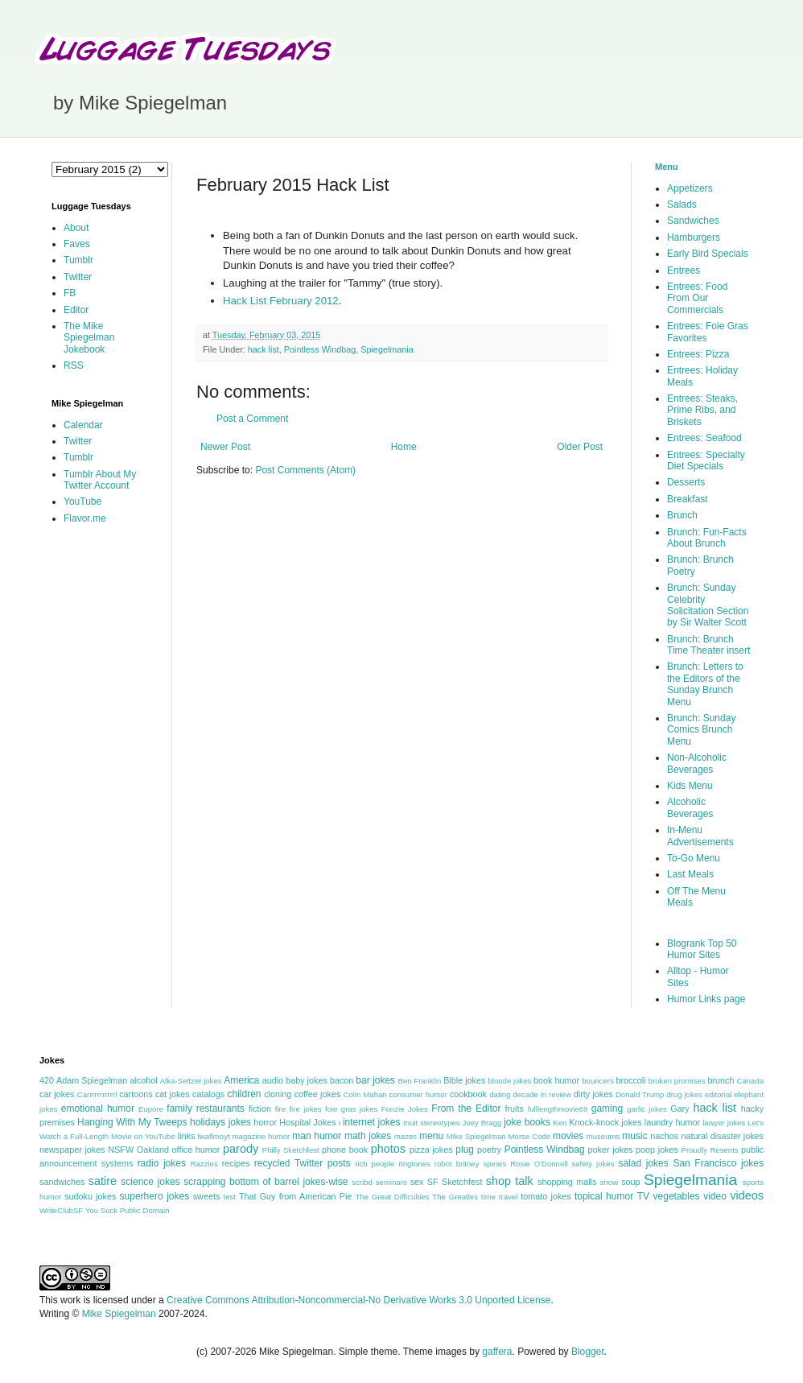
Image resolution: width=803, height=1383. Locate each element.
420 (46, 1080)
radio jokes (162, 1163)
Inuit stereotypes (431, 1122)
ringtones (414, 1163)
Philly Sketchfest (290, 1150)
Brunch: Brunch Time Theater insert (708, 645)
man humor (316, 1135)
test (230, 1196)
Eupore (150, 1108)
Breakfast (687, 499)
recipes (236, 1163)
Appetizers (690, 188)
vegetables (676, 1196)
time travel (499, 1196)
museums (603, 1136)
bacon (341, 1080)
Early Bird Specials (707, 253)
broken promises (677, 1080)
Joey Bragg (482, 1122)
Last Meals (690, 874)
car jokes (56, 1094)
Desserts (686, 482)
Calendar (83, 425)
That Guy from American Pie (295, 1196)
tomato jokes (545, 1196)
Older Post (580, 446)
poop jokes (657, 1149)
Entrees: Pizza (698, 354)
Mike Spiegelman (476, 1136)
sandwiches (61, 1182)
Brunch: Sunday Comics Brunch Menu (701, 729)
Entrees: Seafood (704, 438)
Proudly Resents (710, 1150)
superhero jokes (155, 1196)
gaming (607, 1108)
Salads (682, 204)
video (715, 1196)
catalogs (208, 1094)
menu (431, 1135)
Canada (750, 1080)
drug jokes (684, 1094)
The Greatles (455, 1196)
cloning (277, 1094)
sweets (206, 1196)
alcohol (143, 1080)
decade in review (542, 1094)
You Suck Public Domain (127, 1210)
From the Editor (465, 1108)
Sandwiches (693, 220)
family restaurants (205, 1108)
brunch (720, 1080)
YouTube (82, 501)
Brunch (682, 515)
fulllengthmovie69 (558, 1108)
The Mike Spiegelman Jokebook (89, 337)
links (187, 1136)
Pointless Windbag (320, 349)
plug (464, 1149)
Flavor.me (85, 518)
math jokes (367, 1135)
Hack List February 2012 (281, 301)
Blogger (587, 1351)
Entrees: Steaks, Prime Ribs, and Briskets (702, 410)
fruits (514, 1108)
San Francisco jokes (718, 1163)
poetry (489, 1149)
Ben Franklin (420, 1080)
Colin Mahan (365, 1094)
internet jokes (372, 1122)
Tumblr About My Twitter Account (100, 480)
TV (643, 1196)
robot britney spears (470, 1163)
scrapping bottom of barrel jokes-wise (265, 1181)
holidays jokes (220, 1122)
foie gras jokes (351, 1108)
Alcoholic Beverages (690, 807)
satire (103, 1181)
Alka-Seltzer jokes (191, 1080)
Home (404, 446)
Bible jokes (464, 1080)
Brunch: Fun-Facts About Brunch (707, 537)
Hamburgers (693, 237)
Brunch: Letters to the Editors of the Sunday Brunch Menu (705, 684)
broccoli (630, 1080)
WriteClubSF (61, 1210)
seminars (391, 1182)
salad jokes (643, 1163)
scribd (362, 1182)
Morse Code (530, 1136)
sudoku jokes (90, 1196)
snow (609, 1182)
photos (388, 1148)
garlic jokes (647, 1108)
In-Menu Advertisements (700, 835)
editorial (718, 1094)
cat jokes (172, 1094)
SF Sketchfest (455, 1182)
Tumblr (78, 260)
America (241, 1080)
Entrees (683, 270)
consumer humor (418, 1094)
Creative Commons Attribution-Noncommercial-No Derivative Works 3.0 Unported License (358, 1300)
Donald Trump (640, 1094)
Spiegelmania (386, 349)
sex (417, 1182)
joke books (527, 1122)
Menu (666, 166)
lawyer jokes (723, 1122)
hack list (263, 349)
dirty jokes (593, 1094)
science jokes (150, 1181)
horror (265, 1122)
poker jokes (610, 1149)
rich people (374, 1163)
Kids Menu (690, 785)
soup (630, 1182)
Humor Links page (706, 999)
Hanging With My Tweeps (132, 1122)
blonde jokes (509, 1080)
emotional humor (97, 1108)
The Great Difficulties (393, 1196)
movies (568, 1135)
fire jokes (305, 1108)
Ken (559, 1122)
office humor (196, 1149)
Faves (77, 244)
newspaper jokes (72, 1149)
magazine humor (261, 1136)
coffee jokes (317, 1094)
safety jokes (592, 1163)
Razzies (204, 1163)
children (244, 1094)
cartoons (135, 1094)
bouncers (597, 1080)
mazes (405, 1136)
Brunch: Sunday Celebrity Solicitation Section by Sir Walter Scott (707, 605)
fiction (260, 1108)
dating (499, 1094)
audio (272, 1080)
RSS (74, 365)
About (76, 227)
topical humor (603, 1196)
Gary (679, 1108)
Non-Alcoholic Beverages (697, 763)
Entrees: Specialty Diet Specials (706, 460)
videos (747, 1195)
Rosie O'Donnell (538, 1163)
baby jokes (306, 1080)
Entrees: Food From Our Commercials (697, 298)
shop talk (509, 1181)
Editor (76, 310)
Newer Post (225, 446)
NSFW (121, 1149)
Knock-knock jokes (605, 1122)
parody (240, 1148)
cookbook (468, 1094)
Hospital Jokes (307, 1122)
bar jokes (375, 1080)
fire (280, 1108)
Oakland (153, 1149)
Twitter (78, 277)
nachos (664, 1136)
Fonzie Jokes (404, 1108)
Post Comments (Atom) (305, 470)
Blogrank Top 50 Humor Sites (702, 949)
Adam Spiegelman (91, 1080)
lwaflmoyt (214, 1136)
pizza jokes (431, 1149)
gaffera (497, 1351)
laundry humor (672, 1122)
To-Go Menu (693, 858)
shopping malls (566, 1182)
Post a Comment (252, 418)
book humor (556, 1080)
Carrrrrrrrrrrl (97, 1094)
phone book (345, 1149)
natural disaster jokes (722, 1136)
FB (70, 293)
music (634, 1135)
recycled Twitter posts (302, 1163)
